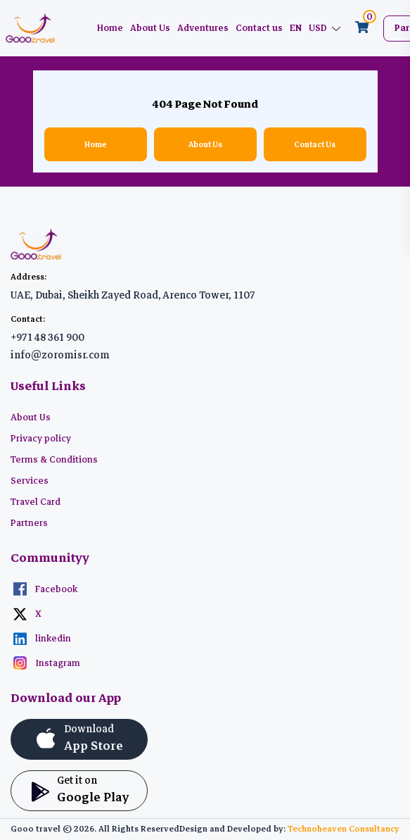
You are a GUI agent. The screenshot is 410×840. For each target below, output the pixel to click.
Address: (28, 277)
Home (110, 28)
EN (296, 28)
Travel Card (35, 502)
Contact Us (314, 144)
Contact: (28, 319)
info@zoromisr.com (60, 355)
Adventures (203, 28)
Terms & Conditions (54, 460)
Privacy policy (41, 438)
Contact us (259, 28)
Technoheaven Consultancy (343, 829)
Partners (29, 523)
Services (30, 481)
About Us (150, 28)
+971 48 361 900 (47, 337)
